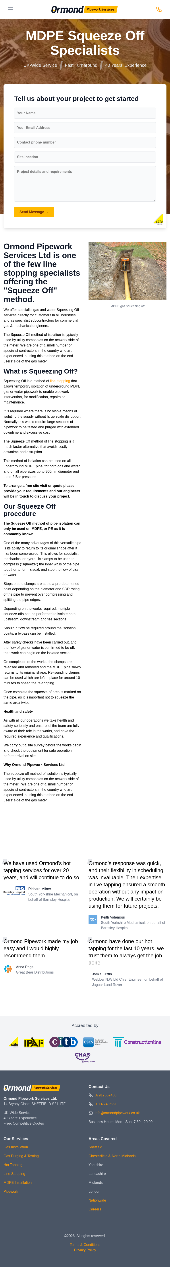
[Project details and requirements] (85, 184)
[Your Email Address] (85, 127)
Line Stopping (14, 1174)
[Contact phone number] (85, 142)
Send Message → (34, 212)
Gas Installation (16, 1147)
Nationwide (97, 1200)
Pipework (11, 1191)
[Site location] (85, 157)
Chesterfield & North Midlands (112, 1156)
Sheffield (95, 1147)
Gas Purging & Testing (21, 1156)
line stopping (60, 381)
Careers (95, 1209)
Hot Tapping (13, 1165)
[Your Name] (85, 113)
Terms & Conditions (85, 1245)
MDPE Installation (18, 1182)
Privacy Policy (85, 1250)
